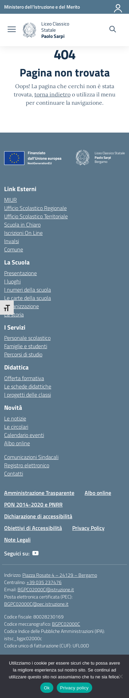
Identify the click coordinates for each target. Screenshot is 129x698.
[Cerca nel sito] (112, 29)
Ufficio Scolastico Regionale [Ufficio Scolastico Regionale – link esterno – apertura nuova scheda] (35, 208)
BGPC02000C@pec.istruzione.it (36, 603)
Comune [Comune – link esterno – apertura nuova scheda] (13, 249)
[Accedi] (118, 7)
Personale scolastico (27, 338)
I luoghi (12, 281)
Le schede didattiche (27, 386)
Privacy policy (74, 687)
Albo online (17, 443)
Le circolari (16, 427)
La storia (14, 314)
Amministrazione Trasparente (39, 493)
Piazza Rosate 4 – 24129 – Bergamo (59, 575)
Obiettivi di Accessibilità (33, 528)
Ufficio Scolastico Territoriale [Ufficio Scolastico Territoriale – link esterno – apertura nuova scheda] (36, 216)
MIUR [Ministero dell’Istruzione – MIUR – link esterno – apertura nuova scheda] (10, 200)
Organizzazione (21, 306)
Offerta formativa (24, 378)
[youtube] (35, 553)
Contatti (13, 473)
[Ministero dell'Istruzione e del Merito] (42, 6)
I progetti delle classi (27, 394)
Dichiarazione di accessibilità (38, 516)
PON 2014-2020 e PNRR (33, 504)
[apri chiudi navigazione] (12, 30)
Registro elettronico (26, 465)
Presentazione (20, 273)
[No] (120, 676)
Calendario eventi (24, 435)
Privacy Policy (88, 528)
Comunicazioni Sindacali (31, 457)
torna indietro (52, 94)
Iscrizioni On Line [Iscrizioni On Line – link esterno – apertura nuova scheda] (23, 233)
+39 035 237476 (44, 582)
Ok (47, 687)
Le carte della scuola (27, 298)
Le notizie (15, 418)
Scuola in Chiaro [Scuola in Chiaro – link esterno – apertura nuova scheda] (22, 224)
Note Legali (17, 539)
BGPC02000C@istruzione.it (46, 589)
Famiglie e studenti (25, 346)
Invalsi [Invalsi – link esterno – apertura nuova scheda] (11, 241)
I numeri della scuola (27, 289)
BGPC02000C (66, 623)
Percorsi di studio (23, 354)
